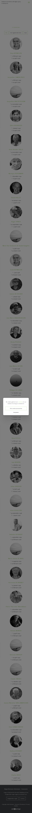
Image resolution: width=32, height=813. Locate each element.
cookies (20, 402)
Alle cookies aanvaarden (16, 408)
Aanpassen (16, 412)
